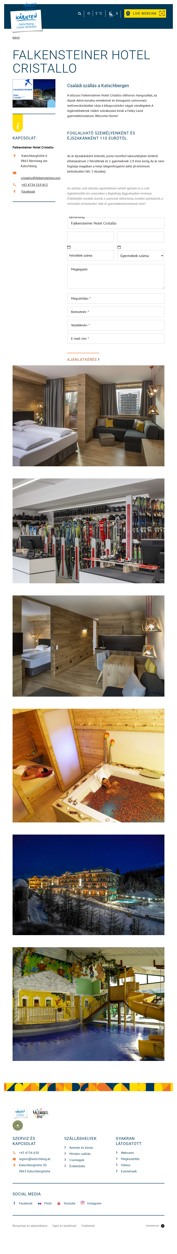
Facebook (28, 191)
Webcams (127, 1153)
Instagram (91, 1203)
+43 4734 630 (26, 1153)
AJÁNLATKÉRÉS (82, 359)
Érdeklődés (77, 1166)
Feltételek (88, 1226)
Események (129, 1171)
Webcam (145, 13)
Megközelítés (130, 1159)
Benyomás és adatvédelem (30, 1226)
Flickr (45, 1203)
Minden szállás (80, 1154)
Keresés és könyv (81, 1147)
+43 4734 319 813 (34, 185)
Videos (125, 1165)
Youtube (66, 1203)
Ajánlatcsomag (76, 217)
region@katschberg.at (31, 1159)
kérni (16, 37)
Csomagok (76, 1160)
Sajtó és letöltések (64, 1226)
